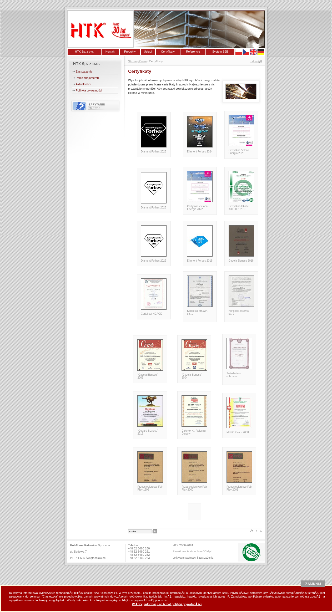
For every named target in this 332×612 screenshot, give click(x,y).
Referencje (193, 51)
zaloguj (254, 61)
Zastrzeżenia (84, 71)
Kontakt (110, 51)
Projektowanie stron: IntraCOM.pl (192, 551)
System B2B (220, 51)
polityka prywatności (184, 557)
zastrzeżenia (206, 557)
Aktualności (83, 84)
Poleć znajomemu (87, 77)
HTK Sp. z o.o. (84, 51)
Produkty (129, 51)
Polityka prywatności (89, 90)
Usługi (148, 51)
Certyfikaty (168, 51)
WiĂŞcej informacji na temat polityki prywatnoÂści (167, 604)
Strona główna (137, 61)
